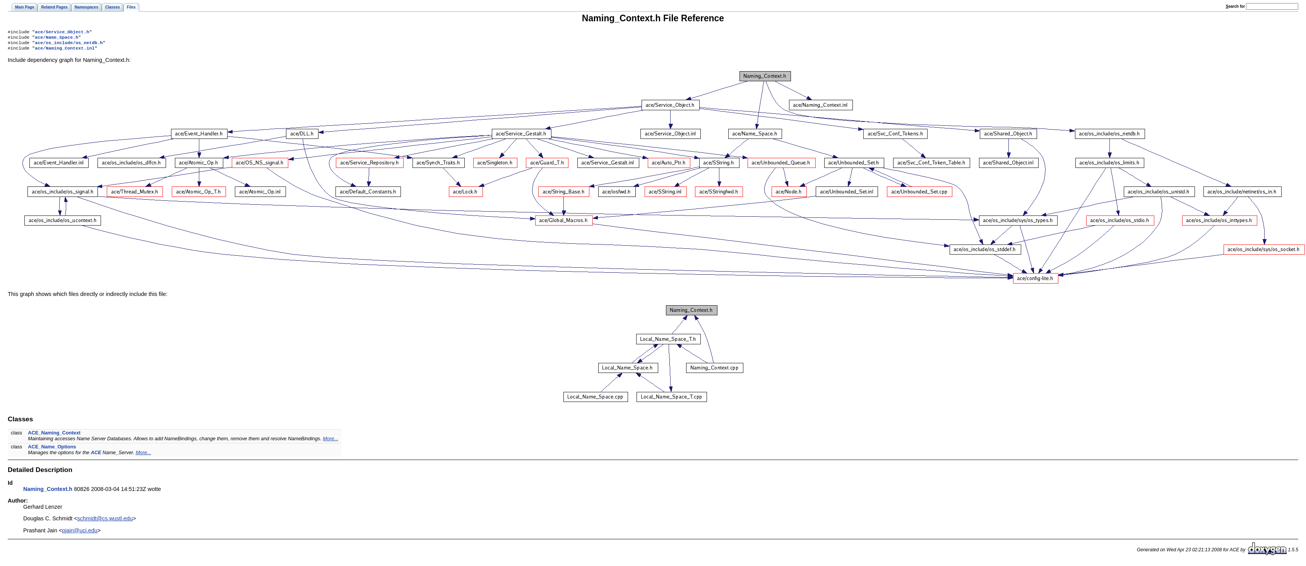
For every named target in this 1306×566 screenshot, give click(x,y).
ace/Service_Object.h (62, 32)
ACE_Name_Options (52, 450)
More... (330, 442)
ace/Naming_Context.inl (64, 51)
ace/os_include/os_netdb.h (69, 45)
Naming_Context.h (47, 492)
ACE (96, 455)
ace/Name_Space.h (56, 39)
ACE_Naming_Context (54, 436)
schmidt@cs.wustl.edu (105, 521)
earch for (1235, 6)
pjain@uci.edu (79, 533)
